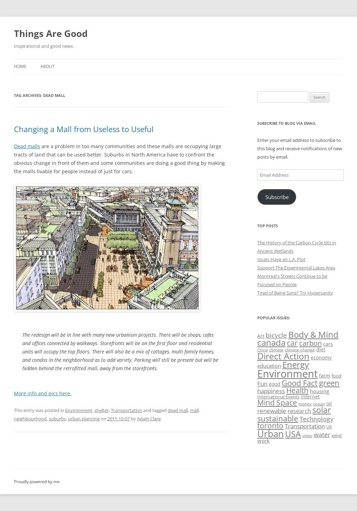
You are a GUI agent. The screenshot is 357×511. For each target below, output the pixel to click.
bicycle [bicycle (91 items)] (276, 335)
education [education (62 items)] (269, 365)
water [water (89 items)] (322, 434)
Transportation (126, 410)
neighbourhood (30, 418)
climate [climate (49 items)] (276, 350)
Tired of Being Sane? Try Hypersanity (295, 293)
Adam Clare (149, 418)
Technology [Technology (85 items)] (316, 419)
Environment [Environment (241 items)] (287, 374)
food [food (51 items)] (336, 376)
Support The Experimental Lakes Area (296, 268)
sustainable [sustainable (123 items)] (277, 418)
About (47, 66)
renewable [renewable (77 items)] (271, 411)
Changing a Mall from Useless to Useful (84, 129)
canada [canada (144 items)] (271, 342)
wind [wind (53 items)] (337, 435)
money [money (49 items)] (305, 404)
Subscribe (277, 196)
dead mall (178, 410)
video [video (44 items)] (307, 435)
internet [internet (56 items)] (310, 396)
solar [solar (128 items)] (321, 410)
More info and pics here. (42, 393)
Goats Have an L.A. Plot (281, 259)
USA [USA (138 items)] (293, 434)
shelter (101, 410)
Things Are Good (51, 33)
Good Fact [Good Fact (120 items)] (300, 383)
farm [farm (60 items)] (324, 375)
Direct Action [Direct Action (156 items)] (283, 356)
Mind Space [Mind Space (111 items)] (277, 402)
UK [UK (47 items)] (329, 426)
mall (194, 410)
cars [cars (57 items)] (328, 344)
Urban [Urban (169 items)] (270, 434)
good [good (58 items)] (274, 384)
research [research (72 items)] (299, 411)
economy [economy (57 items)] (321, 357)
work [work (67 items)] (263, 440)
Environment (78, 410)
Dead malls (27, 146)
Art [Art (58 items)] (260, 336)
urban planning (84, 418)
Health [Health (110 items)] (297, 390)
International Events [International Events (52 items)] (278, 397)
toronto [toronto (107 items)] (270, 425)
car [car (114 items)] (292, 343)
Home (20, 66)
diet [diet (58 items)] (320, 349)
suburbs (57, 418)
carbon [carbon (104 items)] (310, 343)
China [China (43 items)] (262, 350)
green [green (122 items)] (329, 382)
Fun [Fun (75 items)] (262, 384)
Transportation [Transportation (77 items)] (305, 426)
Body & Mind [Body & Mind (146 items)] (313, 334)
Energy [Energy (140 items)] (295, 364)
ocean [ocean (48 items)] (319, 403)
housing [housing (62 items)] (319, 391)
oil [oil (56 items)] (329, 403)
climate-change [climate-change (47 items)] (300, 349)
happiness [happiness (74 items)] (271, 391)
